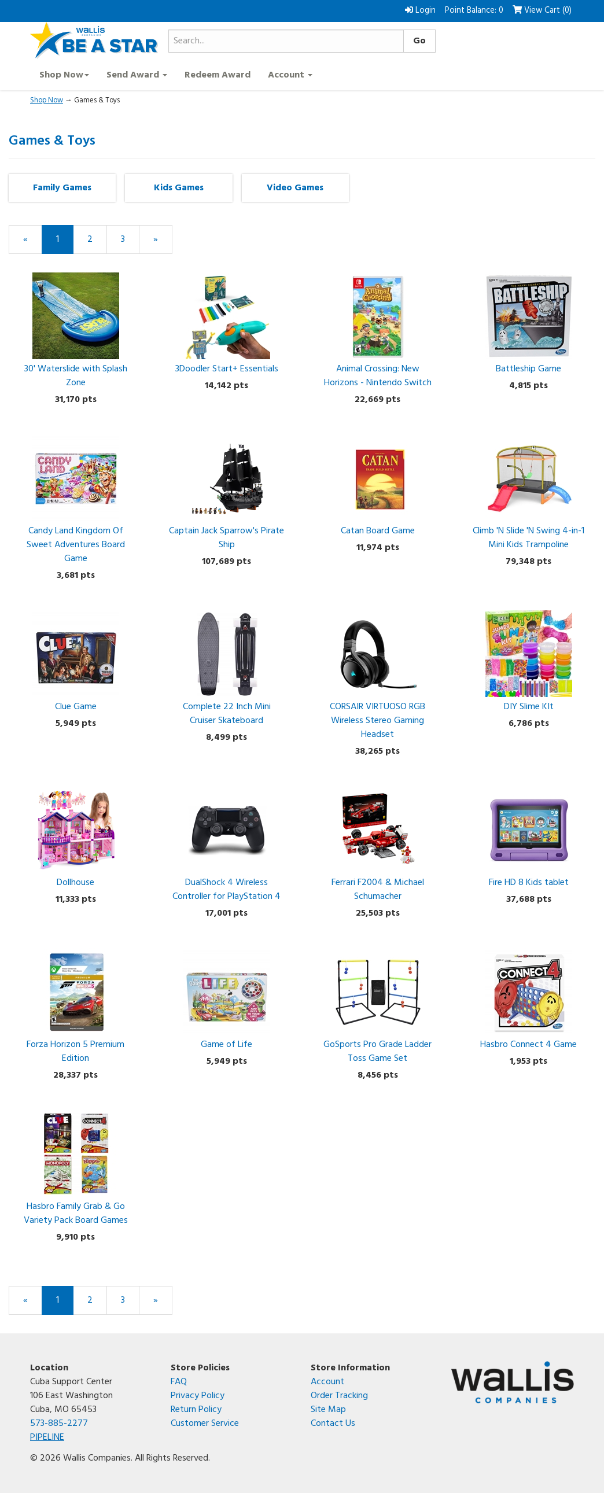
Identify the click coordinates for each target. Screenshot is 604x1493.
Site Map (328, 1409)
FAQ (179, 1381)
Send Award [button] (136, 75)
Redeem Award (218, 75)
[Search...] (285, 41)
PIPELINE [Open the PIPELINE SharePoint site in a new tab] (47, 1437)
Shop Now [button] (64, 75)
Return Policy (196, 1409)
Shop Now (46, 100)
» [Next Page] (162, 243)
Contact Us (333, 1423)
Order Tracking (339, 1395)
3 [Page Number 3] (130, 239)
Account (327, 1381)
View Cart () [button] (542, 10)
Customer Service (205, 1423)
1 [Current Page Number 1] (64, 243)
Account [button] (290, 75)
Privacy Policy (197, 1395)
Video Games (295, 188)
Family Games (62, 188)
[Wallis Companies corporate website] (512, 1382)
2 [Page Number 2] (97, 239)
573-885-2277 (59, 1423)
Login (420, 10)
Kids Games (179, 188)
